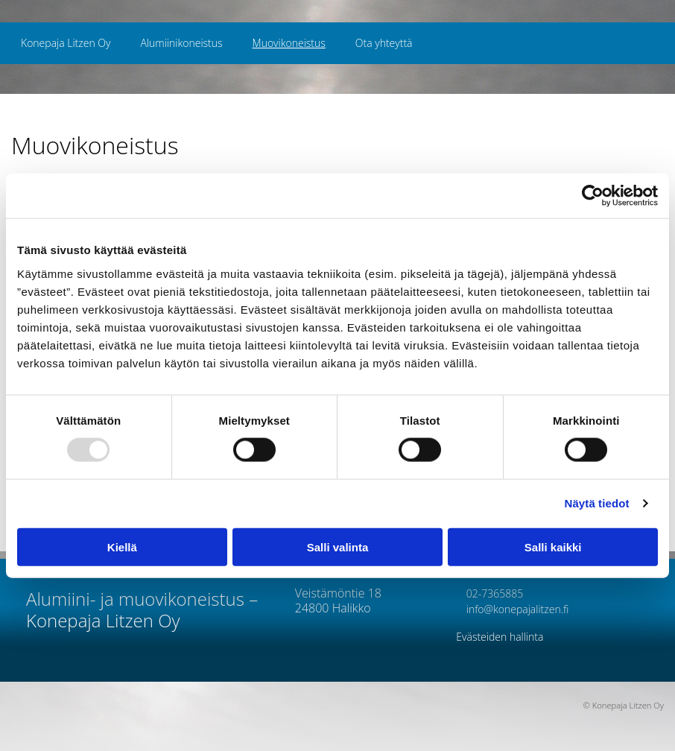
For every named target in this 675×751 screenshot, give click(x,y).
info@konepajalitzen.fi (512, 609)
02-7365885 (489, 593)
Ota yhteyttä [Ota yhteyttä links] (384, 43)
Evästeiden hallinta (499, 637)
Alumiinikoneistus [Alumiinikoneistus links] (181, 43)
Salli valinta (338, 546)
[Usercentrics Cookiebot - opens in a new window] (592, 196)
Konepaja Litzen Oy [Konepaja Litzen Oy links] (65, 43)
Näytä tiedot (597, 503)
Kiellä (122, 546)
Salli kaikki (553, 546)
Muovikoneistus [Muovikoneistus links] (289, 43)
